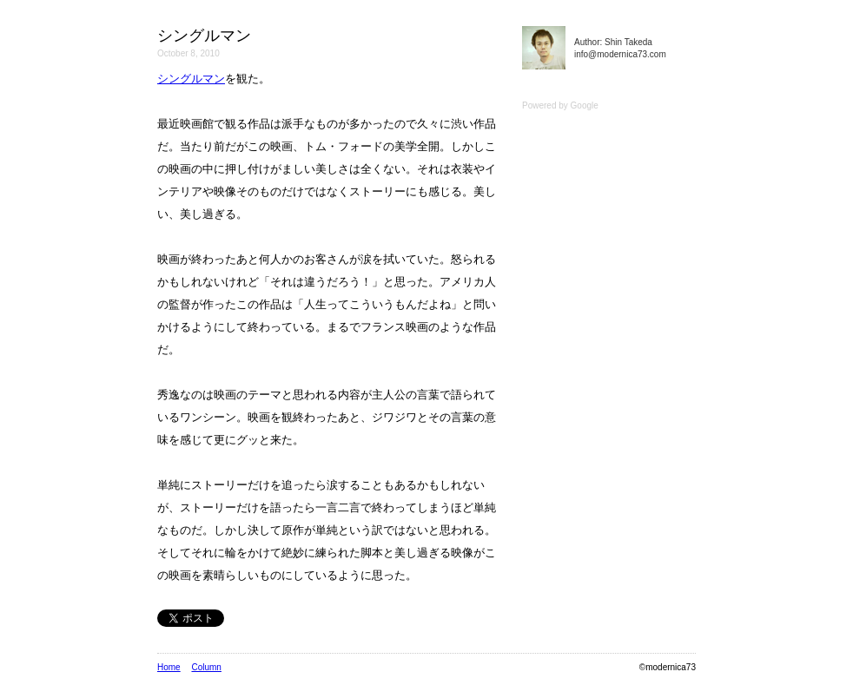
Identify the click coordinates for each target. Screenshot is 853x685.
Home (169, 667)
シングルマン (191, 78)
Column (206, 667)
